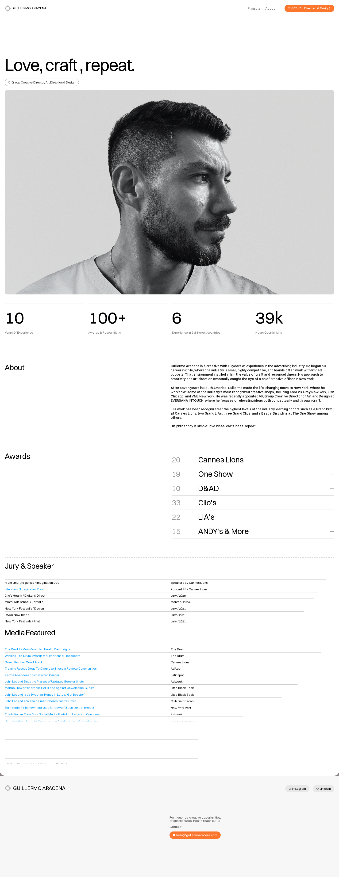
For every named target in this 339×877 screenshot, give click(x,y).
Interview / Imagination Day (24, 590)
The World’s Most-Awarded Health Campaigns (37, 650)
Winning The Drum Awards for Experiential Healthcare (43, 657)
